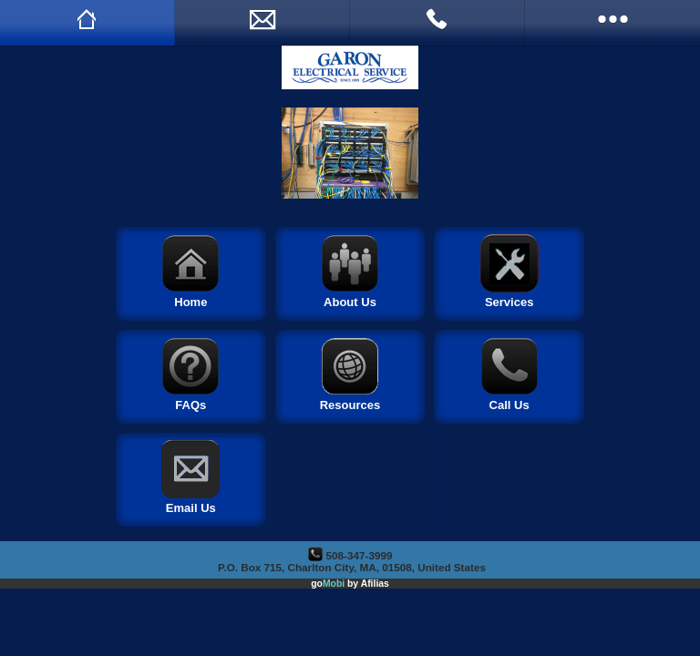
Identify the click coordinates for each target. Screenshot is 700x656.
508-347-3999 (359, 555)
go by (350, 584)
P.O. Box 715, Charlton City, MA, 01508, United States (352, 567)
